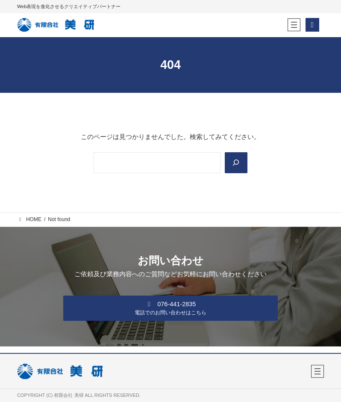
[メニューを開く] (294, 24)
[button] (170, 308)
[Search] (235, 162)
